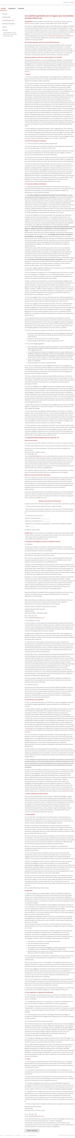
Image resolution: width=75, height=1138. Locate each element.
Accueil (3, 8)
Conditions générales (8, 20)
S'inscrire (21, 8)
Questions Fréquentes (8, 23)
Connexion (71, 2)
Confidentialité (6, 17)
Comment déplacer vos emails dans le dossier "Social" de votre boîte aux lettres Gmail (10, 34)
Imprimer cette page (32, 1130)
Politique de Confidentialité (56, 36)
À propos (4, 14)
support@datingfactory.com (36, 456)
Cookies (4, 27)
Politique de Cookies (67, 791)
